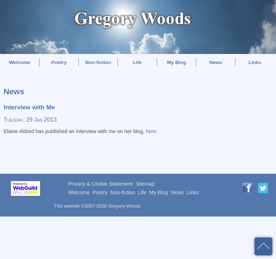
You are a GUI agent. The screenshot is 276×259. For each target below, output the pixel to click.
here (151, 131)
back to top (263, 246)
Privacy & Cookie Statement (100, 184)
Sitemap (145, 184)
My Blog (176, 62)
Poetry (59, 62)
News (215, 62)
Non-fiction (98, 62)
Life (137, 62)
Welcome (20, 62)
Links (254, 62)
